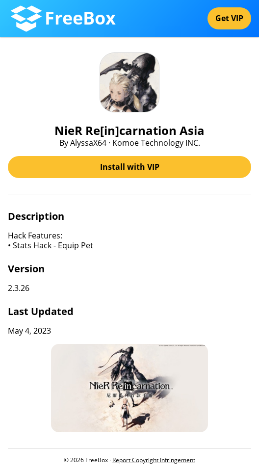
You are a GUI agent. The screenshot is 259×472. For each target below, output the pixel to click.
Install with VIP (129, 166)
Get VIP (229, 18)
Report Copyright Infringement (153, 460)
